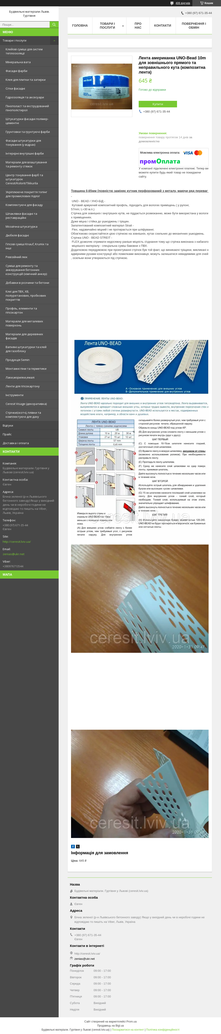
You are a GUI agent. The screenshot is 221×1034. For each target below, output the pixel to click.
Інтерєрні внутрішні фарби (25, 153)
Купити (158, 104)
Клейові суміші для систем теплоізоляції (24, 51)
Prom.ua (132, 1021)
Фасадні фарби (16, 71)
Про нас (138, 25)
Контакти (162, 25)
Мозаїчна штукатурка (21, 226)
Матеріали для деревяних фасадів (24, 336)
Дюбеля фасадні (17, 235)
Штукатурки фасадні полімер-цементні (27, 121)
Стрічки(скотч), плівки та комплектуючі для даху (23, 415)
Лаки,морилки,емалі (20, 377)
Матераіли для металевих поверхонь (24, 323)
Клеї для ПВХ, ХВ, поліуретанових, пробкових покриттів (26, 295)
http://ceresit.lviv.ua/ (17, 542)
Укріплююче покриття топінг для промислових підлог (26, 194)
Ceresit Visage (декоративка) (26, 404)
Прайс (7, 434)
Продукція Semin (18, 360)
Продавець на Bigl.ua (110, 1025)
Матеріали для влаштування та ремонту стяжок (26, 164)
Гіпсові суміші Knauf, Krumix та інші (27, 246)
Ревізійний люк (17, 257)
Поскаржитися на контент (128, 1029)
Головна (80, 25)
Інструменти (14, 395)
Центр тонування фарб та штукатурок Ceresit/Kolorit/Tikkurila (24, 179)
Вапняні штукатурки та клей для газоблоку (26, 349)
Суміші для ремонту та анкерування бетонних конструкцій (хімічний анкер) (26, 270)
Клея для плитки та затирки (26, 80)
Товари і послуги (14, 40)
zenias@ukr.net (13, 554)
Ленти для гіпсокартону (23, 386)
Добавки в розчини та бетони (27, 283)
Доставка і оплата (16, 443)
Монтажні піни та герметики (26, 369)
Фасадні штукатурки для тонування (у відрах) (23, 142)
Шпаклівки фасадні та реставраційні (21, 216)
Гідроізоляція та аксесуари (25, 97)
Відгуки (8, 425)
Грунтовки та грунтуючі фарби (28, 132)
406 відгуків (183, 3)
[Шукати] (54, 24)
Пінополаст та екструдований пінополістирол (27, 108)
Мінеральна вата (18, 62)
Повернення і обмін (194, 25)
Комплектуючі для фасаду (24, 205)
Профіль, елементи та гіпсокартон (21, 310)
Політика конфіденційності (163, 1029)
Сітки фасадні (15, 88)
